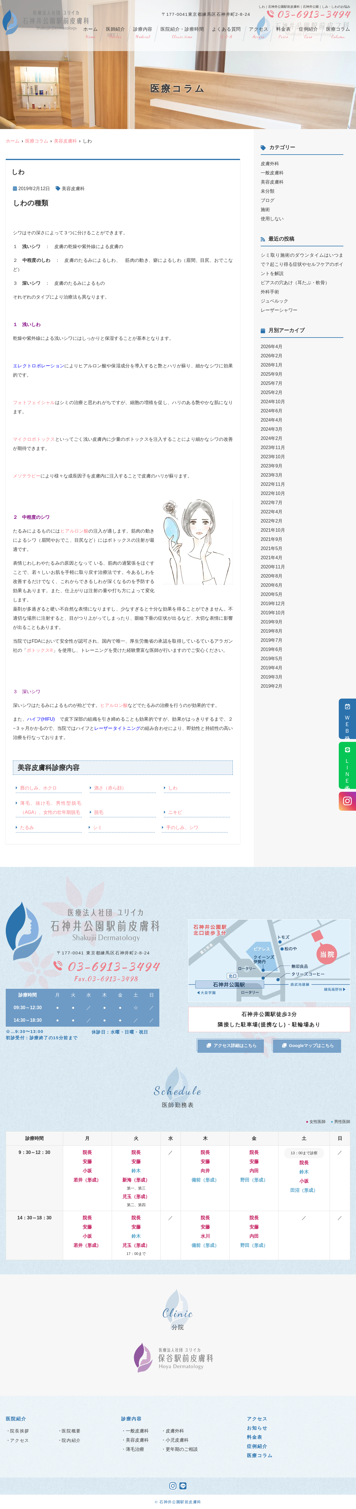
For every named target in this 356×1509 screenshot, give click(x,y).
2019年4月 (272, 667)
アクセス (258, 33)
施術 (265, 209)
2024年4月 (272, 420)
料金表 (283, 33)
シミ (97, 827)
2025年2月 (272, 392)
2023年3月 (272, 475)
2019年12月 (273, 603)
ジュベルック (274, 301)
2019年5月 (272, 658)
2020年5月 (272, 594)
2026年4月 (272, 346)
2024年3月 (272, 429)
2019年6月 (272, 649)
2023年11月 (273, 447)
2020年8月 (272, 576)
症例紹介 (308, 33)
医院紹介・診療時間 (182, 33)
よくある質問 (226, 33)
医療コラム (338, 33)
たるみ (27, 827)
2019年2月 (272, 686)
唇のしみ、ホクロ (38, 787)
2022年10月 (273, 493)
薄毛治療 (135, 1449)
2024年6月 (272, 410)
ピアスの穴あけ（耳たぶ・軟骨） (295, 282)
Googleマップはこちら (308, 1045)
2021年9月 (272, 539)
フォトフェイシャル (34, 402)
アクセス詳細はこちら (232, 1045)
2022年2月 (272, 520)
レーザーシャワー (279, 310)
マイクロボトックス (34, 439)
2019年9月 (272, 621)
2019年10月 (273, 612)
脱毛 (98, 812)
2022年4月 (272, 511)
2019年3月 (272, 676)
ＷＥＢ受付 (348, 719)
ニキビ (175, 812)
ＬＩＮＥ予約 (348, 765)
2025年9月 (272, 374)
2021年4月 (272, 557)
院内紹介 (71, 1440)
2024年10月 (273, 401)
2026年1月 (272, 364)
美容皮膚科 (73, 188)
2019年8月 (272, 631)
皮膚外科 (270, 163)
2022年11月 (273, 484)
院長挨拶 (19, 1430)
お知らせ (257, 1428)
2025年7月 (272, 383)
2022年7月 (272, 502)
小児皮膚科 (177, 1440)
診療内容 (142, 33)
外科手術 (270, 291)
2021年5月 (272, 548)
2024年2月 (272, 438)
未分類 (267, 191)
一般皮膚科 (272, 172)
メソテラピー (26, 475)
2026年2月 (272, 355)
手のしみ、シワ (182, 827)
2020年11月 (273, 566)
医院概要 (71, 1430)
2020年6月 (272, 585)
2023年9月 (272, 465)
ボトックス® (40, 650)
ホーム (90, 33)
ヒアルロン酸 (74, 531)
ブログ (267, 200)
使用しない (272, 218)
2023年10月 (273, 456)
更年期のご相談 (182, 1449)
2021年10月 (273, 530)
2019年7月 (272, 640)
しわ (172, 787)
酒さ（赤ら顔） (110, 787)
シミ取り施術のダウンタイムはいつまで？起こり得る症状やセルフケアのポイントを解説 (302, 264)
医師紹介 (115, 33)
